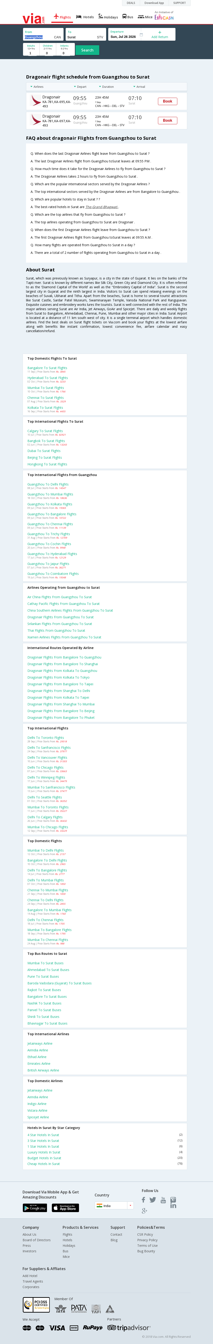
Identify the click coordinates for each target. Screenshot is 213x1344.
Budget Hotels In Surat (104, 1158)
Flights (67, 1234)
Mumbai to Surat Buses (45, 963)
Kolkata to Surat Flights (45, 407)
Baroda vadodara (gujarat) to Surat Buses (59, 983)
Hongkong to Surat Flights (47, 464)
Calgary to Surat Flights (45, 431)
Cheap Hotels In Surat (104, 1164)
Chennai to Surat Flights (45, 397)
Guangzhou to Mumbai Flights (50, 494)
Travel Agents (33, 1281)
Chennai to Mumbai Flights (47, 890)
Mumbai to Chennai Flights (47, 939)
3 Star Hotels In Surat (104, 1140)
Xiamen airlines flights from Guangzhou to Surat (64, 637)
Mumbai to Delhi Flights (45, 850)
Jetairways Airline (40, 1043)
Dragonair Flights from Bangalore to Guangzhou (64, 657)
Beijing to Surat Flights (44, 457)
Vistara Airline (37, 1110)
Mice (66, 1256)
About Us (29, 1234)
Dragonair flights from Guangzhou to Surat (60, 617)
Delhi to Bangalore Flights (47, 870)
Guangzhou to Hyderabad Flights (52, 554)
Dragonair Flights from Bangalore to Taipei (60, 684)
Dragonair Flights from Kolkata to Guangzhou (62, 670)
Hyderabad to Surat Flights (47, 378)
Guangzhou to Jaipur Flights (48, 563)
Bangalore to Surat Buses (47, 996)
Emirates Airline (38, 1063)
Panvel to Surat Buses (44, 1010)
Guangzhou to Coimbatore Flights (53, 573)
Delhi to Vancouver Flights (47, 757)
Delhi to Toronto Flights (45, 737)
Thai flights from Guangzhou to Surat (56, 630)
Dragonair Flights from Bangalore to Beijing (60, 711)
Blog (114, 1240)
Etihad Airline (37, 1057)
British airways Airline (43, 1070)
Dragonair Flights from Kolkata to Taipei (58, 697)
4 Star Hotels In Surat (104, 1135)
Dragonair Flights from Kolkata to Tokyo (58, 677)
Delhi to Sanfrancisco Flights (49, 747)
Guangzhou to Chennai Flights (50, 524)
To (69, 32)
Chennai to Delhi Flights (45, 900)
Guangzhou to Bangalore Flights (51, 514)
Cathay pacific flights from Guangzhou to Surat (63, 603)
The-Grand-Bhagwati (101, 207)
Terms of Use (147, 1245)
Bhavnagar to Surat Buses (47, 1023)
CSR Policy (145, 1234)
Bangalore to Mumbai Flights (49, 910)
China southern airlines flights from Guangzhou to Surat (70, 610)
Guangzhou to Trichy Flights (48, 534)
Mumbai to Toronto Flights (48, 807)
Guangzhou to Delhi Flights (48, 484)
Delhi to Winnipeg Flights (46, 777)
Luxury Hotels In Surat (104, 1152)
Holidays (69, 1245)
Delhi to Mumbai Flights (45, 880)
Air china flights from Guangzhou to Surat (59, 597)
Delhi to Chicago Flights (45, 767)
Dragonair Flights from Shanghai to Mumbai (61, 704)
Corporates (31, 1287)
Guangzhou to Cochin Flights (49, 544)
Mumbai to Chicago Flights (47, 827)
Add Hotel (30, 1276)
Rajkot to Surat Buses (44, 990)
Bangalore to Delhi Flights (47, 860)
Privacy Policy (147, 1240)
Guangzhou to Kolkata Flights (49, 504)
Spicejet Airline (38, 1117)
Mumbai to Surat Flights (45, 387)
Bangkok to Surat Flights (46, 441)
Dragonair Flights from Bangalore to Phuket (61, 717)
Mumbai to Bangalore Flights (49, 930)
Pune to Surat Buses (43, 976)
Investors (29, 1251)
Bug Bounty (146, 1251)
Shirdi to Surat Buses (43, 1016)
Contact (116, 1234)
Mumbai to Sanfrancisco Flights (51, 787)
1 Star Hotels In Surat (104, 1146)
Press (27, 1245)
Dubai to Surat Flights (44, 451)
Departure (117, 31)
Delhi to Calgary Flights (45, 817)
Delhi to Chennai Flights (45, 920)
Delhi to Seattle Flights (44, 797)
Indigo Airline (37, 1103)
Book (167, 101)
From (28, 32)
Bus (65, 1251)
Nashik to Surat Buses (44, 1003)
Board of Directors (37, 1240)
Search (87, 50)
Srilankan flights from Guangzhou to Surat (59, 624)
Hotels (67, 1240)
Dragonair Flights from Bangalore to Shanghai (62, 664)
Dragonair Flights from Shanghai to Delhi (58, 691)
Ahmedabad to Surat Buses (48, 970)
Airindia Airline (37, 1050)
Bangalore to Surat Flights (47, 368)
